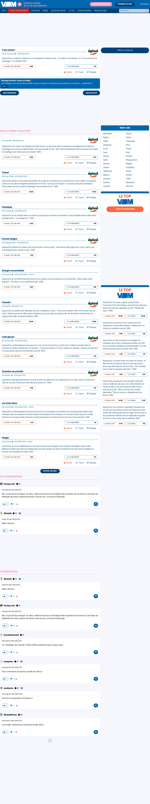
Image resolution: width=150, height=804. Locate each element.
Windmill (8, 513)
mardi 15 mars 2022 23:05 (11, 519)
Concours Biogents (18, 11)
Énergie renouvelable (13, 271)
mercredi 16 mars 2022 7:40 (12, 667)
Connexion (144, 4)
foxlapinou (8, 662)
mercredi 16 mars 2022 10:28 (12, 694)
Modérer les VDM (125, 4)
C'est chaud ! (8, 50)
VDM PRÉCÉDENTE (9, 93)
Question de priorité (12, 371)
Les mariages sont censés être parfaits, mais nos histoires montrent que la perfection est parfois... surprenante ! (46, 84)
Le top (71, 11)
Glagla (5, 438)
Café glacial (8, 337)
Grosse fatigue (9, 239)
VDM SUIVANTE (91, 93)
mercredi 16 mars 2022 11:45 (12, 721)
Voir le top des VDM (125, 209)
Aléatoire (35, 11)
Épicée (45, 11)
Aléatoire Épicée (58, 11)
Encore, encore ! (50, 471)
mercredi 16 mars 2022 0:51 (11, 490)
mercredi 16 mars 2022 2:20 (12, 641)
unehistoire (9, 688)
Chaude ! (6, 302)
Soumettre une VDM (101, 4)
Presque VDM (100, 11)
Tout (3, 11)
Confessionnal (84, 11)
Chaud (5, 173)
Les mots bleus (9, 403)
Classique (7, 207)
